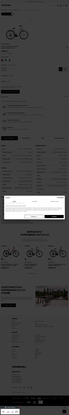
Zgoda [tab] (14, 201)
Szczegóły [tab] (34, 201)
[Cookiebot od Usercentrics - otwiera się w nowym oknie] (58, 198)
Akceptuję (54, 216)
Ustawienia (34, 216)
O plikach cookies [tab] (54, 201)
